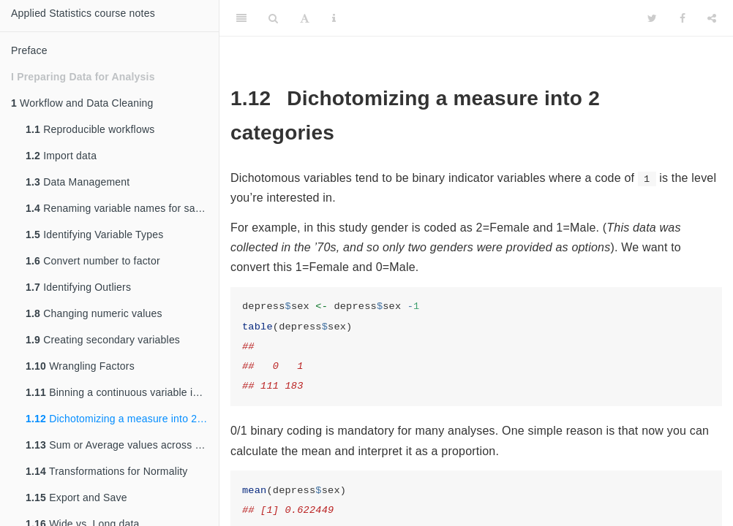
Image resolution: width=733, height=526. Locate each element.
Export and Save (76, 497)
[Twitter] (652, 18)
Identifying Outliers (78, 287)
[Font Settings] (304, 18)
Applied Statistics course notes (83, 13)
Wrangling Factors (80, 366)
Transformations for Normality (107, 471)
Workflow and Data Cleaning (82, 103)
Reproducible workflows (90, 129)
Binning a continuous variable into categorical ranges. (122, 392)
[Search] (273, 18)
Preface (29, 50)
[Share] (711, 18)
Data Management (77, 182)
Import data (61, 155)
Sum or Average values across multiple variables (122, 445)
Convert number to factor (93, 261)
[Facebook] (682, 18)
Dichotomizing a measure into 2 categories (122, 418)
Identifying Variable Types (94, 234)
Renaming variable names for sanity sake (122, 208)
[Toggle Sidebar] (241, 18)
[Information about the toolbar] (334, 18)
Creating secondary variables (103, 340)
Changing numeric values (94, 313)
